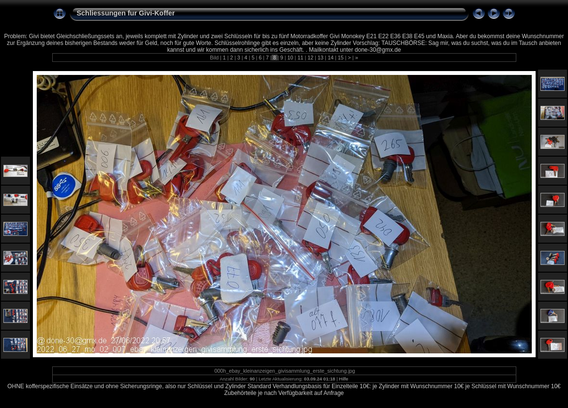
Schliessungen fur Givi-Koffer (126, 13)
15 (340, 57)
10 (290, 57)
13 (320, 57)
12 (310, 57)
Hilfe (343, 378)
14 (330, 57)
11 (300, 57)
